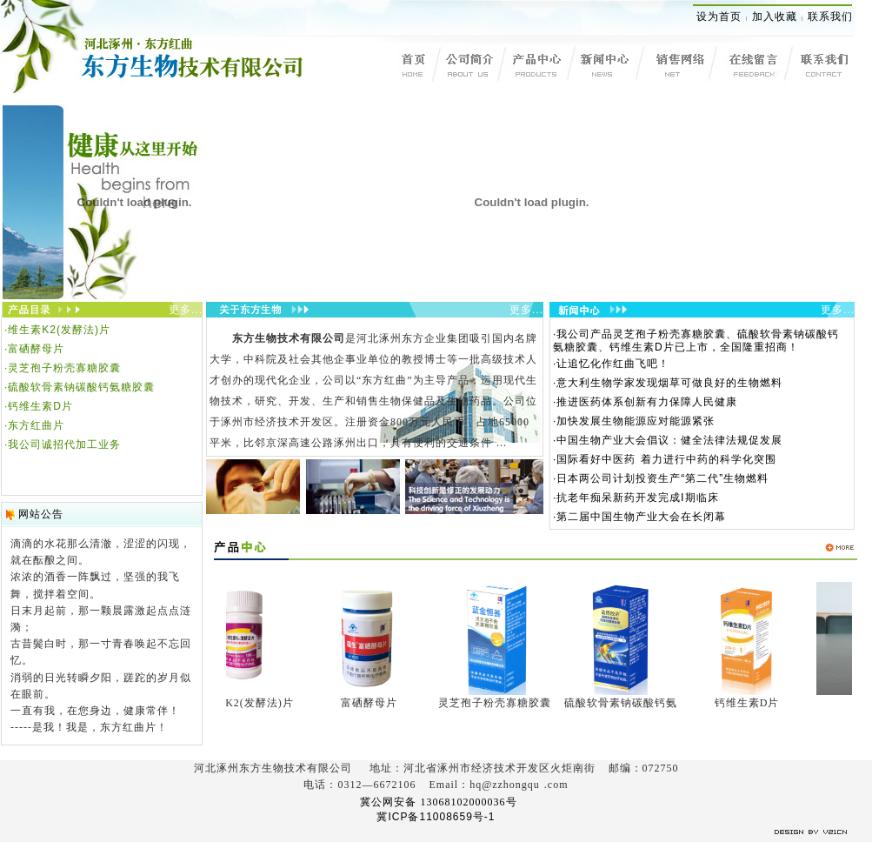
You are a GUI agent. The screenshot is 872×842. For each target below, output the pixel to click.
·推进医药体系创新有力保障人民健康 (645, 402)
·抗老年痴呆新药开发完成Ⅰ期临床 (636, 497)
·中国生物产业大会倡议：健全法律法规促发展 (667, 440)
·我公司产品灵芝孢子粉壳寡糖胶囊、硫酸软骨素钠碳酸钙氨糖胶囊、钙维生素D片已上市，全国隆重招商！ (696, 340)
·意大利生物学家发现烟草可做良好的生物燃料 (667, 383)
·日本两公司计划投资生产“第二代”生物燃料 (661, 478)
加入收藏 (774, 16)
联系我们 (830, 16)
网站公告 (40, 514)
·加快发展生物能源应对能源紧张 (634, 421)
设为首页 (719, 16)
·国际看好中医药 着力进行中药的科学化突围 (664, 459)
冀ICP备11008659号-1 (435, 817)
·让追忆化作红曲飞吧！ (611, 364)
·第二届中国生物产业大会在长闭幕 (639, 517)
